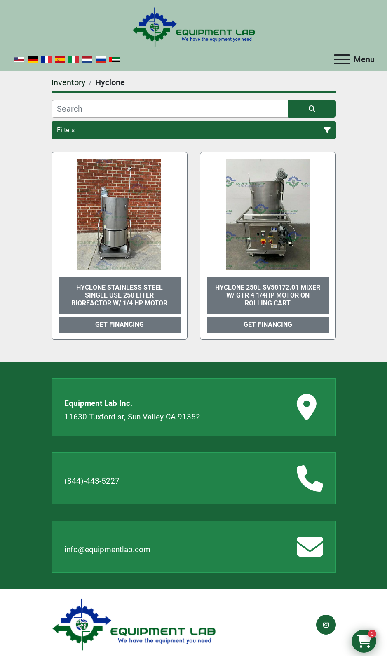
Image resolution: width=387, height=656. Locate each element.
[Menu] (342, 59)
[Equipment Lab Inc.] (134, 624)
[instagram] (326, 625)
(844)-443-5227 (92, 481)
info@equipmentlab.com (107, 549)
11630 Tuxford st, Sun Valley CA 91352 (132, 417)
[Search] (170, 109)
